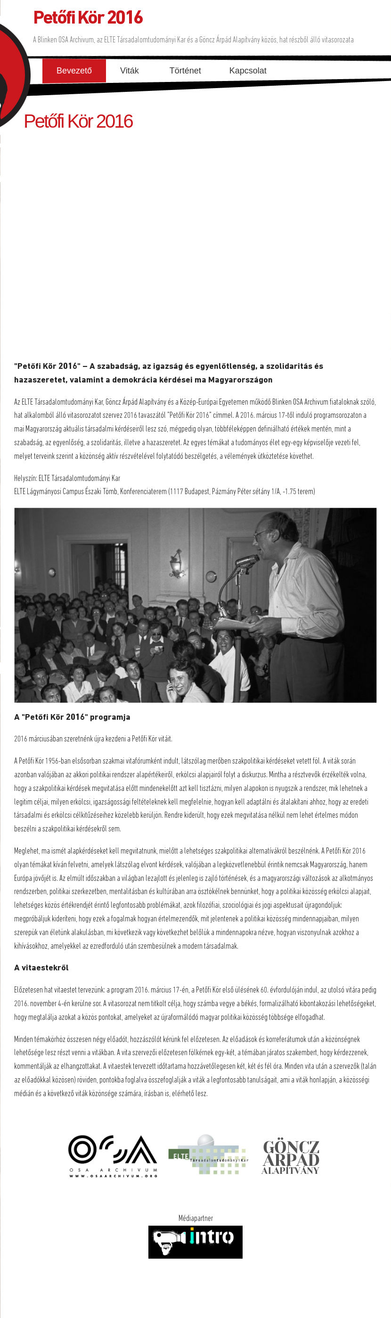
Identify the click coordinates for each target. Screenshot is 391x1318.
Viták (129, 70)
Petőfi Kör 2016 (87, 18)
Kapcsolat (248, 70)
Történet (185, 70)
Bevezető (74, 70)
